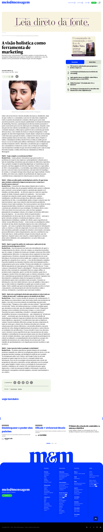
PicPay (60, 497)
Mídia (45, 476)
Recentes (75, 62)
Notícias (12, 35)
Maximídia (46, 507)
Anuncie (91, 474)
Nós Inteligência (62, 500)
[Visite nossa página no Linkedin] (97, 527)
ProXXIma (46, 480)
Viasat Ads (61, 504)
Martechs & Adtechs (63, 487)
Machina (61, 503)
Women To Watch (47, 482)
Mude (60, 509)
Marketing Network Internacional (78, 504)
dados (20, 389)
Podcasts (46, 487)
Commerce (61, 489)
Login (87, 3)
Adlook (60, 513)
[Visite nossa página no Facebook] (86, 527)
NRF (45, 501)
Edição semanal (92, 480)
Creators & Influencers (64, 484)
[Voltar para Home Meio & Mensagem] (16, 3)
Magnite (61, 506)
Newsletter (71, 3)
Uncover (61, 507)
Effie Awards (46, 509)
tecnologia (14, 389)
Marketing (46, 475)
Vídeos (45, 488)
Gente (45, 478)
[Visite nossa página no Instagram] (93, 527)
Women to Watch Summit (79, 473)
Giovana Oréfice (6, 70)
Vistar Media (62, 502)
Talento (60, 479)
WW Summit (46, 503)
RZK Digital (61, 510)
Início (3, 35)
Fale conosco (92, 477)
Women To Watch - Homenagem (78, 493)
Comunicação (47, 473)
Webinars (46, 489)
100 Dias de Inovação (63, 473)
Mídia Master (77, 478)
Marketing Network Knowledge (78, 490)
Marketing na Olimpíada (64, 475)
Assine (93, 2)
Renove (90, 473)
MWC (45, 500)
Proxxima (7, 35)
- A (4, 76)
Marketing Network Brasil (79, 483)
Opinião (45, 479)
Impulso (61, 499)
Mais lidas (92, 62)
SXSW (45, 498)
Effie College (77, 511)
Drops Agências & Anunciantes (63, 477)
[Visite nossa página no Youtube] (100, 527)
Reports (45, 494)
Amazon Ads (61, 494)
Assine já (7, 495)
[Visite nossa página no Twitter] (90, 527)
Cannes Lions (47, 504)
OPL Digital (61, 496)
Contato (80, 3)
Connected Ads (62, 488)
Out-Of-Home (62, 485)
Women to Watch (93, 481)
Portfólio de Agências (48, 492)
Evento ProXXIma (48, 506)
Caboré (45, 510)
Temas (6, 389)
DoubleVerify (62, 512)
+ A (6, 76)
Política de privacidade (94, 476)
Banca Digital (47, 491)
